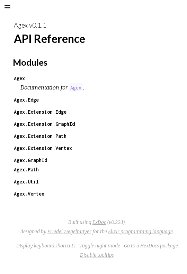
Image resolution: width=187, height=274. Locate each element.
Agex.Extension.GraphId (44, 124)
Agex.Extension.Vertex (43, 148)
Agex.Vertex (29, 194)
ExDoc (99, 222)
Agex (19, 78)
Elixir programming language (140, 231)
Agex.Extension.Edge (40, 112)
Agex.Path (26, 169)
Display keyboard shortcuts (45, 245)
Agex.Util (26, 182)
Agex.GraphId (30, 160)
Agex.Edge (26, 100)
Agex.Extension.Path (40, 136)
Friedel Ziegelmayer (69, 231)
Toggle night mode (99, 245)
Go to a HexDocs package (151, 245)
